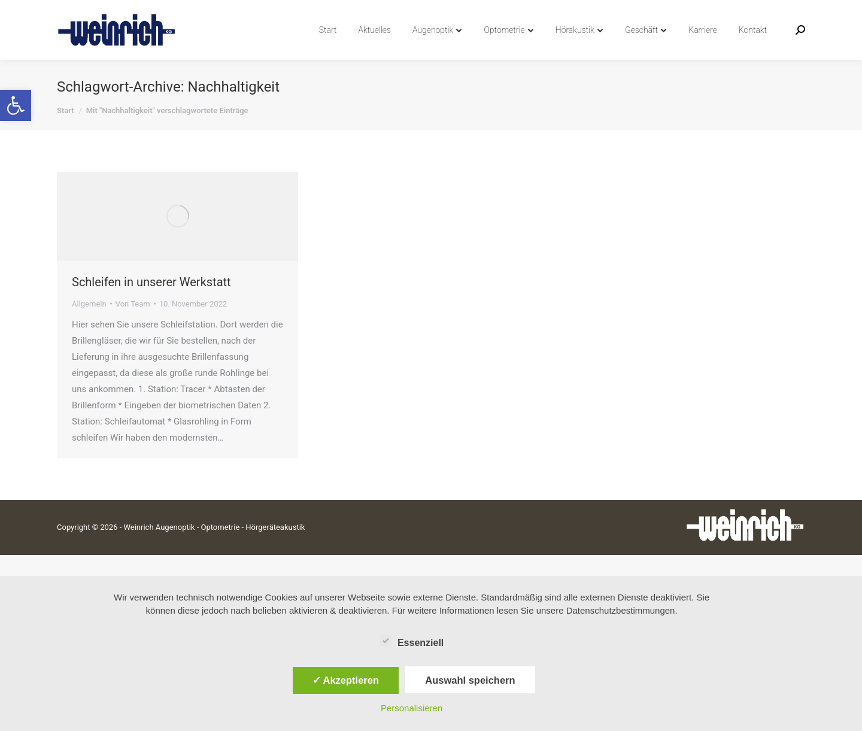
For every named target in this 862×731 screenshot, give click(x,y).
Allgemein (89, 325)
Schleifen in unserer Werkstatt (151, 303)
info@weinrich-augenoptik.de (183, 11)
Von (133, 325)
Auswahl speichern (470, 680)
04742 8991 (85, 11)
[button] (15, 105)
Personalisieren (411, 708)
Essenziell (412, 640)
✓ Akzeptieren (346, 680)
